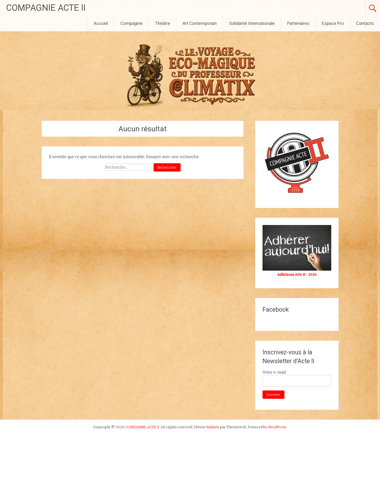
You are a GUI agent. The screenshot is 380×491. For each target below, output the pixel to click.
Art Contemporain (200, 23)
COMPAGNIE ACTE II (46, 8)
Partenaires (298, 23)
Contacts (365, 23)
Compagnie (131, 23)
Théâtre (162, 23)
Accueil (101, 23)
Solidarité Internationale (252, 23)
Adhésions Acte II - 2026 (296, 275)
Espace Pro (333, 23)
